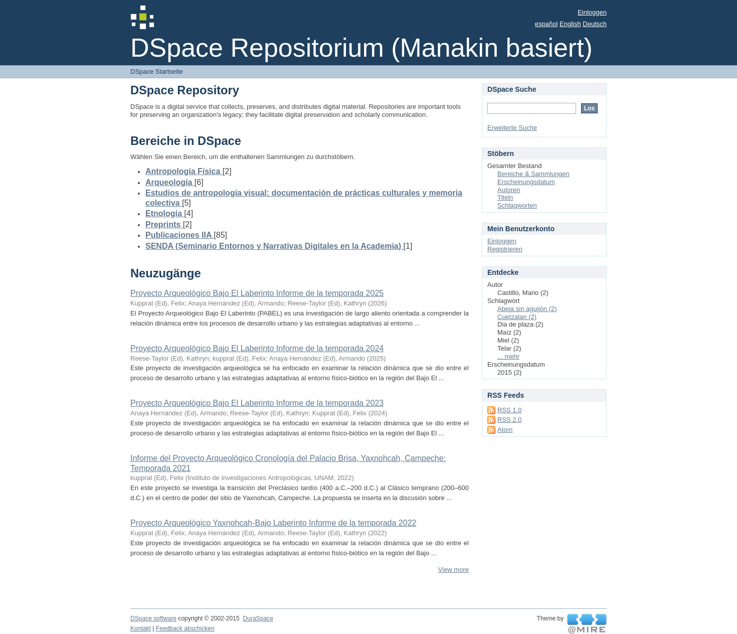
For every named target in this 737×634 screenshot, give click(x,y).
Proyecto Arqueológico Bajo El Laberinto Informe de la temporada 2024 (257, 348)
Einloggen (592, 12)
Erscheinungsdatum (526, 182)
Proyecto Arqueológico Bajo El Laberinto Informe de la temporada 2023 (257, 403)
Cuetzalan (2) (516, 317)
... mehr (508, 356)
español (546, 24)
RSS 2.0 (509, 419)
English (570, 24)
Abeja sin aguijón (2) (527, 308)
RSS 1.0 (509, 410)
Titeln (505, 197)
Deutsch (595, 24)
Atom (504, 429)
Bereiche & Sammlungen (533, 174)
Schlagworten (517, 205)
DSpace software (153, 618)
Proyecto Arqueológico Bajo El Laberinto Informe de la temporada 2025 (257, 293)
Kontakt (140, 628)
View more (453, 569)
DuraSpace (258, 618)
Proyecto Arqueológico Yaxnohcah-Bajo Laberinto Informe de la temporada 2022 (273, 523)
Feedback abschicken (185, 628)
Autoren (508, 190)
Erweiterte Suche (512, 127)
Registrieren (504, 249)
